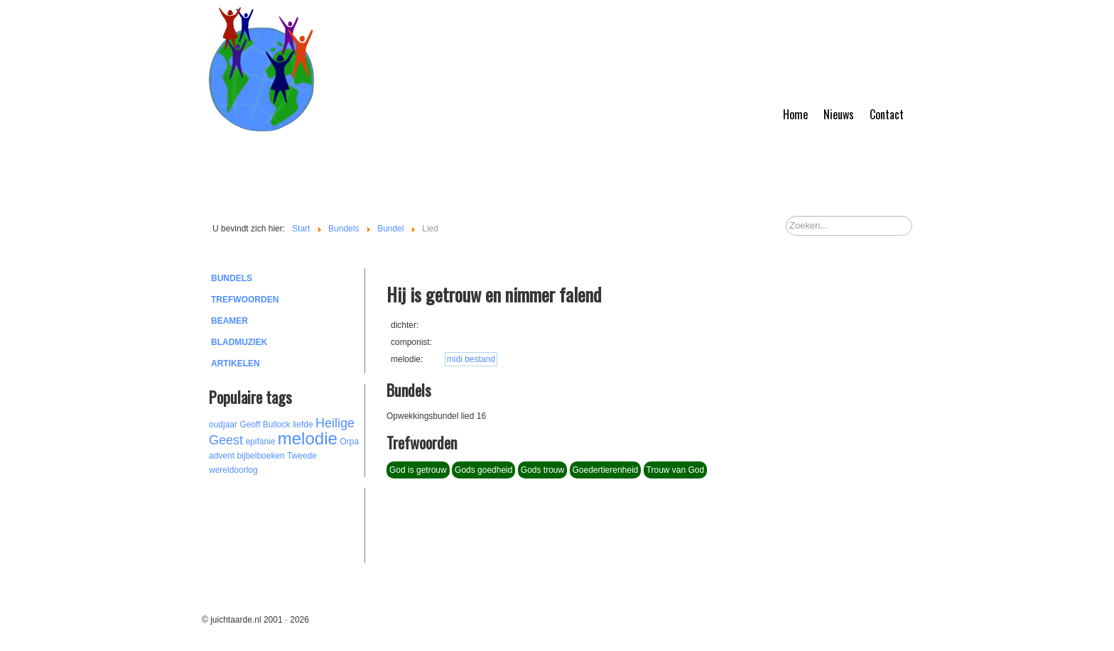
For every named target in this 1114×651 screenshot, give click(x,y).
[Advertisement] (287, 523)
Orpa (349, 442)
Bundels (231, 278)
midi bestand (471, 359)
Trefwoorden (244, 300)
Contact (887, 114)
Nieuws (838, 114)
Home (795, 114)
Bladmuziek (239, 342)
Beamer (229, 321)
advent (221, 456)
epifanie (260, 442)
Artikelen (235, 363)
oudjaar (223, 425)
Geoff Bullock (264, 425)
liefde (303, 425)
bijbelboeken (260, 456)
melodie (307, 438)
